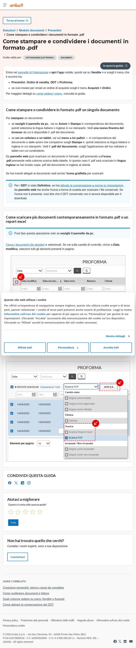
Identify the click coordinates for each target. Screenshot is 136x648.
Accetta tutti (111, 347)
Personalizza (68, 347)
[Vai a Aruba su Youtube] (131, 641)
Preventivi (54, 30)
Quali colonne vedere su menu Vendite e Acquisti (33, 598)
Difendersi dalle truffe (62, 620)
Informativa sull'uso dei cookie (113, 620)
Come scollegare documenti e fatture (26, 593)
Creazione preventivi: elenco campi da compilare (33, 587)
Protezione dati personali (34, 620)
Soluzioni (9, 30)
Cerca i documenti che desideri (25, 244)
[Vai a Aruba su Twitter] (119, 641)
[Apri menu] (5, 5)
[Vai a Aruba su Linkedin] (125, 641)
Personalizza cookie (14, 625)
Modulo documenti (31, 30)
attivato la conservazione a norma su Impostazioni (91, 185)
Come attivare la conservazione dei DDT (28, 604)
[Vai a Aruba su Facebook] (115, 641)
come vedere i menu (49, 93)
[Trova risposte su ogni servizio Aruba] (16, 5)
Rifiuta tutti (25, 347)
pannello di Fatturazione (33, 72)
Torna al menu (17, 20)
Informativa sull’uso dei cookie (25, 313)
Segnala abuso (85, 620)
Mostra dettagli (115, 336)
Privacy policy (10, 620)
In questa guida (115, 65)
